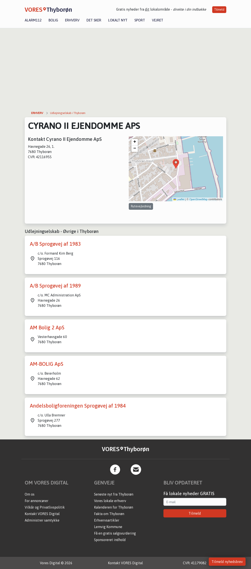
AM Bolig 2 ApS (47, 327)
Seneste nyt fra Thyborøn (113, 494)
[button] (176, 164)
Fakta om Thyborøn (109, 514)
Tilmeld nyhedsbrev (227, 562)
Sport (139, 20)
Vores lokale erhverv (110, 501)
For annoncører (36, 501)
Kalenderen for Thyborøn (113, 507)
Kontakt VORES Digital (42, 514)
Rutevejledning (141, 206)
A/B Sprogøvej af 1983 (55, 244)
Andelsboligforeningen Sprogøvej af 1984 (78, 406)
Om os (29, 494)
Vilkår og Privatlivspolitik (45, 507)
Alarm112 (33, 20)
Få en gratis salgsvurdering (115, 533)
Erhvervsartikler (106, 520)
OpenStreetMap (198, 199)
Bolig (53, 20)
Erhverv (72, 20)
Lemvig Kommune (108, 527)
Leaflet (178, 199)
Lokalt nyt (117, 20)
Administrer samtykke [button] (42, 520)
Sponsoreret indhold (110, 540)
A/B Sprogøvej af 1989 (55, 286)
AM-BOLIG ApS (46, 364)
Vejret (157, 20)
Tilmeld (219, 9)
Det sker (93, 20)
